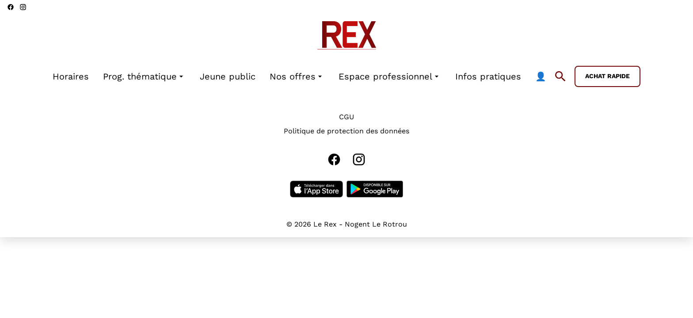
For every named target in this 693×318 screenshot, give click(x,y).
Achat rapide (607, 76)
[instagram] (23, 7)
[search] (560, 76)
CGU (346, 117)
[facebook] (10, 7)
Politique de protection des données (346, 131)
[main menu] (299, 76)
